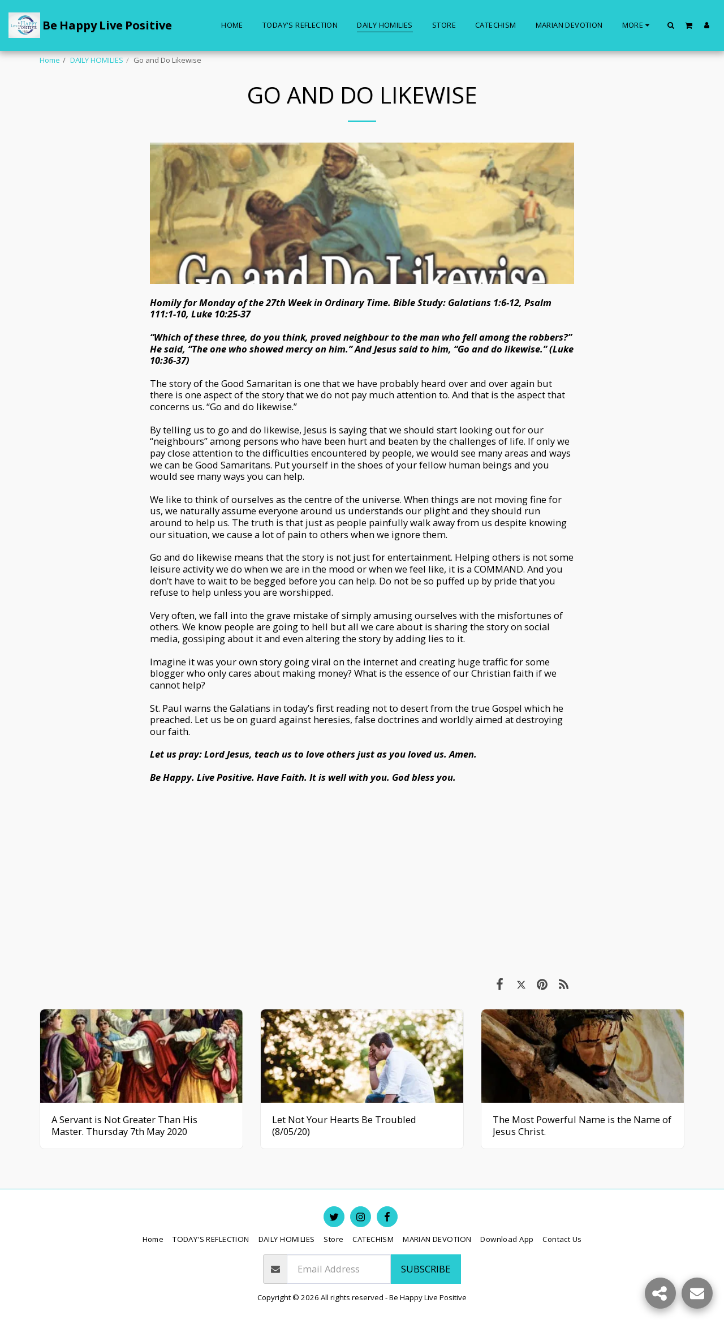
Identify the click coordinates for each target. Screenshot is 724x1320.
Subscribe (425, 1268)
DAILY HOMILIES (96, 60)
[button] (671, 25)
